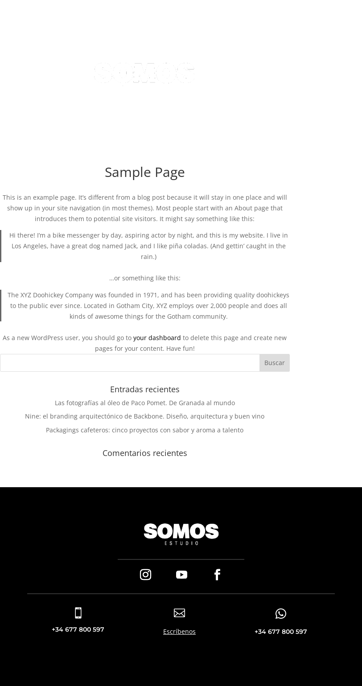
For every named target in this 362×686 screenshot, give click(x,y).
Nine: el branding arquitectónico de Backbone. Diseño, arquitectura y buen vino (144, 416)
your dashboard (157, 337)
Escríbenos (179, 631)
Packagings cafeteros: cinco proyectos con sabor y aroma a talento (144, 430)
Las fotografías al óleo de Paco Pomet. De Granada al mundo (145, 402)
